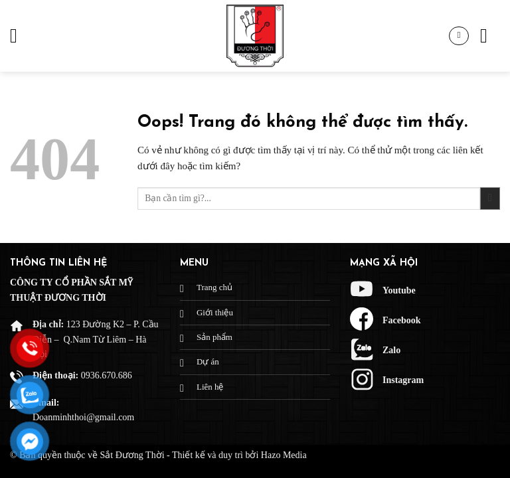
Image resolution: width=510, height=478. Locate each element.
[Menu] (20, 35)
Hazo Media (284, 455)
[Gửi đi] (490, 198)
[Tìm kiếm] (490, 35)
